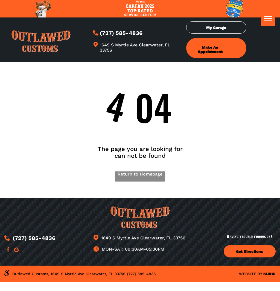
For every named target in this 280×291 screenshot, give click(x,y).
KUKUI (269, 274)
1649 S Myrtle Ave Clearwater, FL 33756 (143, 237)
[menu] (268, 18)
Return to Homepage (140, 174)
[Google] (16, 250)
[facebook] (7, 250)
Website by (250, 274)
